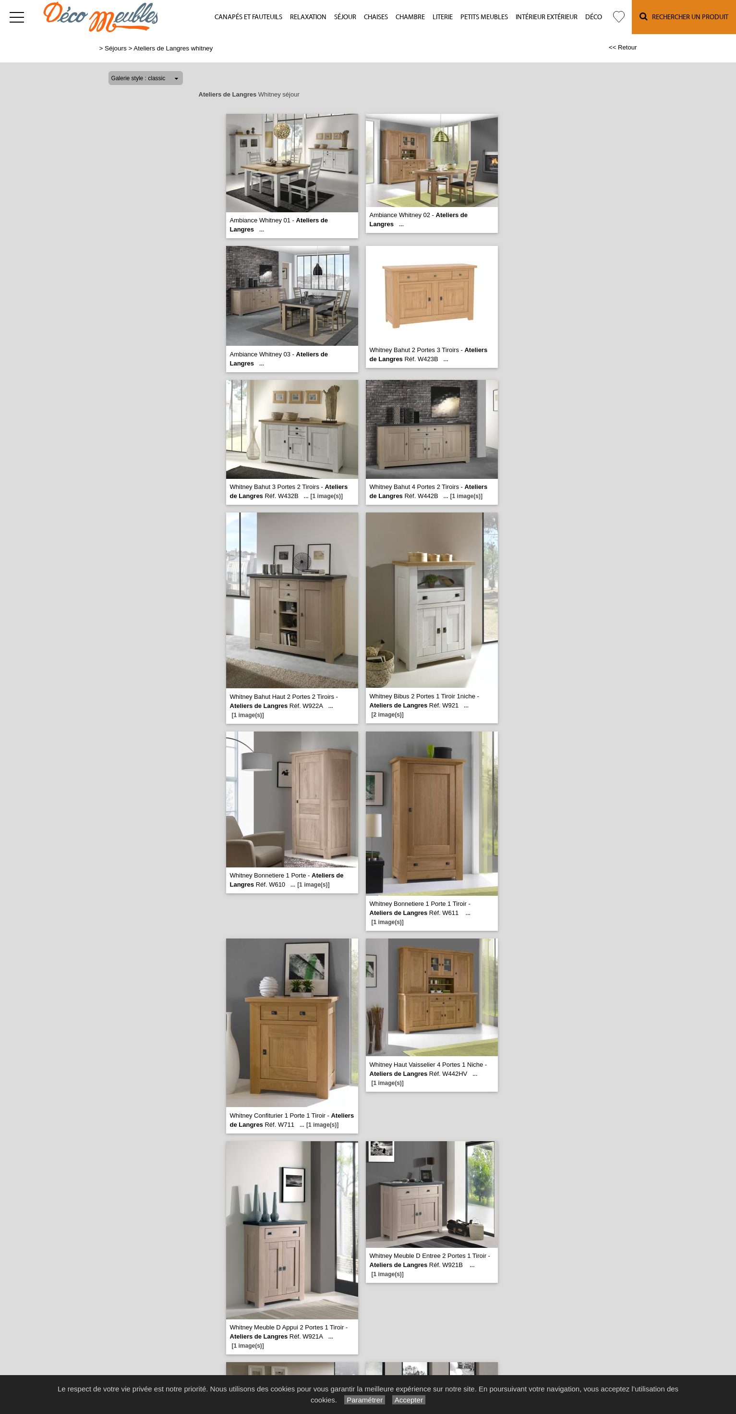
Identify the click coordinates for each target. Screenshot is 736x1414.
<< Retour (623, 47)
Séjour (345, 17)
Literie (443, 17)
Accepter (409, 1400)
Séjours (116, 48)
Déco (593, 17)
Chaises (376, 17)
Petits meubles (484, 17)
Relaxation (308, 17)
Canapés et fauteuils (248, 17)
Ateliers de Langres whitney (173, 48)
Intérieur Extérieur (547, 17)
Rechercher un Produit (683, 16)
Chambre (410, 17)
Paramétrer (365, 1400)
